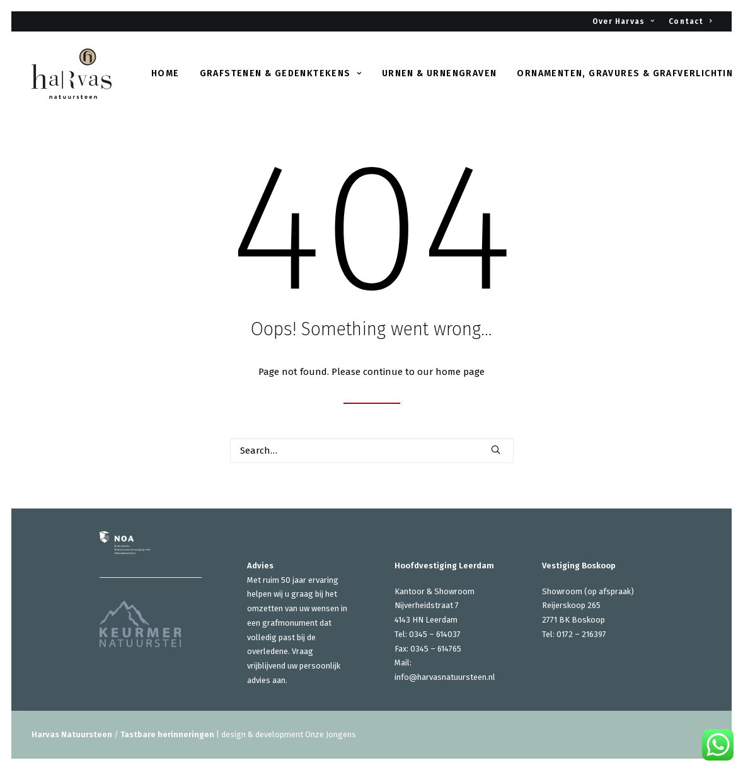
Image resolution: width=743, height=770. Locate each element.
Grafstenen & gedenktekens (281, 73)
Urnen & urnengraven (439, 73)
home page (460, 371)
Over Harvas (623, 21)
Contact (690, 21)
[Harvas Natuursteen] (72, 74)
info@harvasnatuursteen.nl (445, 677)
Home (165, 73)
